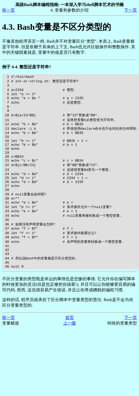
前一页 (8, 10)
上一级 (69, 351)
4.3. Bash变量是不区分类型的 (56, 27)
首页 (69, 346)
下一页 (130, 10)
